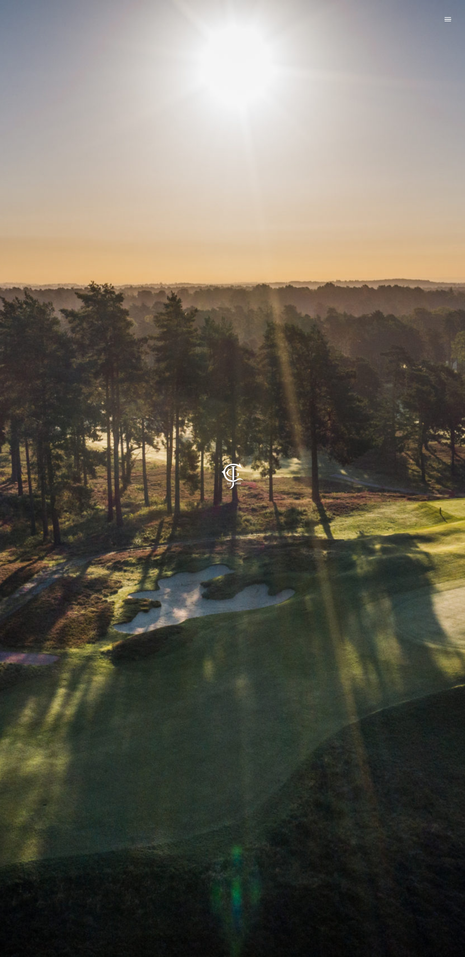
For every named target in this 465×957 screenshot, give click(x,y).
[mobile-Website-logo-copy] (232, 455)
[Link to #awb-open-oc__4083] (447, 19)
